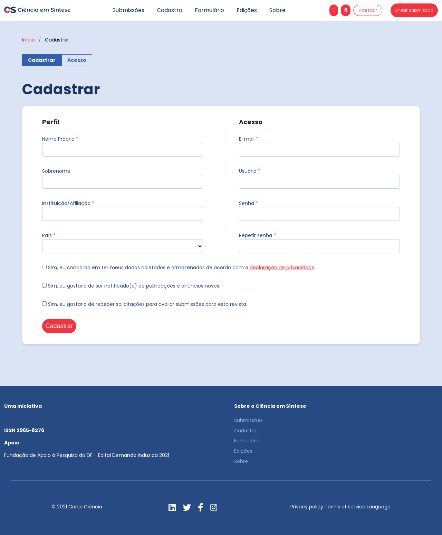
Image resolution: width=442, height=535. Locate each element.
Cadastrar (42, 60)
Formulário (209, 10)
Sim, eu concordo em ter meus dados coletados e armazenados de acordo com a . (179, 267)
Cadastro (169, 10)
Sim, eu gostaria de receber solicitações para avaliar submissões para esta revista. (144, 304)
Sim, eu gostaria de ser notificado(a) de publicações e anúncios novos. (131, 285)
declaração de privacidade (282, 267)
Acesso (76, 60)
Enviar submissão (414, 10)
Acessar (368, 10)
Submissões (128, 10)
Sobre (277, 10)
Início (28, 39)
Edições (247, 10)
